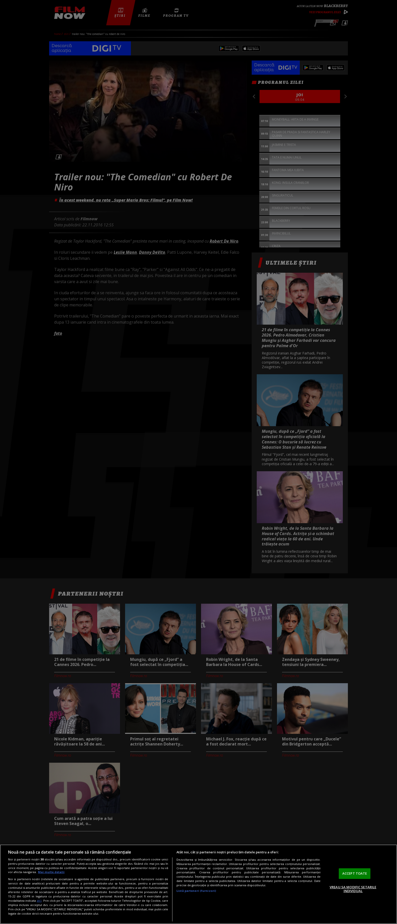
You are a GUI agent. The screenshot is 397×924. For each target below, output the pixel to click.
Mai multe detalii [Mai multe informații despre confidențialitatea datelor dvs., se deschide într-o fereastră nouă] (51, 872)
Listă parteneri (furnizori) (196, 891)
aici (39, 900)
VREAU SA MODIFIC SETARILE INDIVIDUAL (353, 889)
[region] (198, 884)
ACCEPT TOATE (354, 873)
